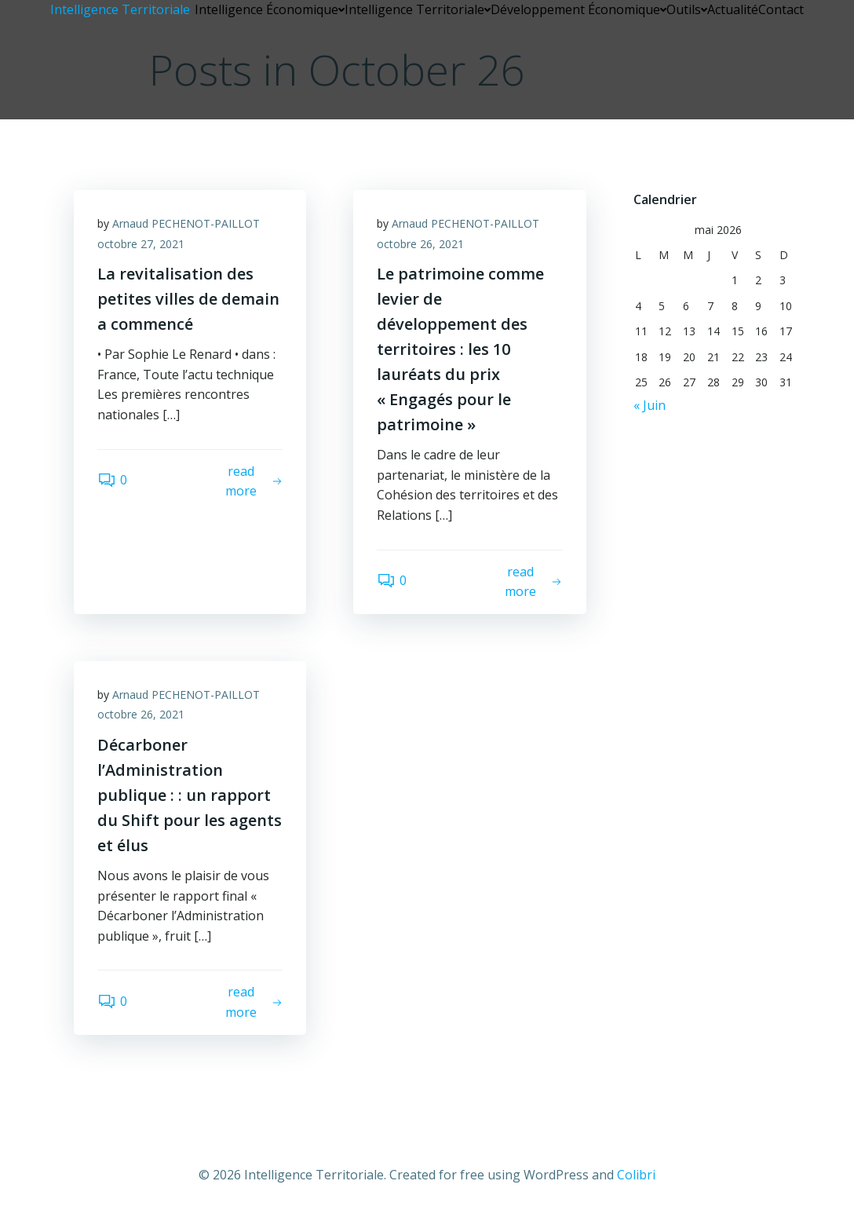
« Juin (649, 405)
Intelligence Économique (270, 9)
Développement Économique (578, 9)
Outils (686, 9)
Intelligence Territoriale (418, 9)
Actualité (732, 9)
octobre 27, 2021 (140, 243)
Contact (781, 9)
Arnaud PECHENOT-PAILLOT (186, 223)
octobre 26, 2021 (420, 243)
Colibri (636, 1174)
